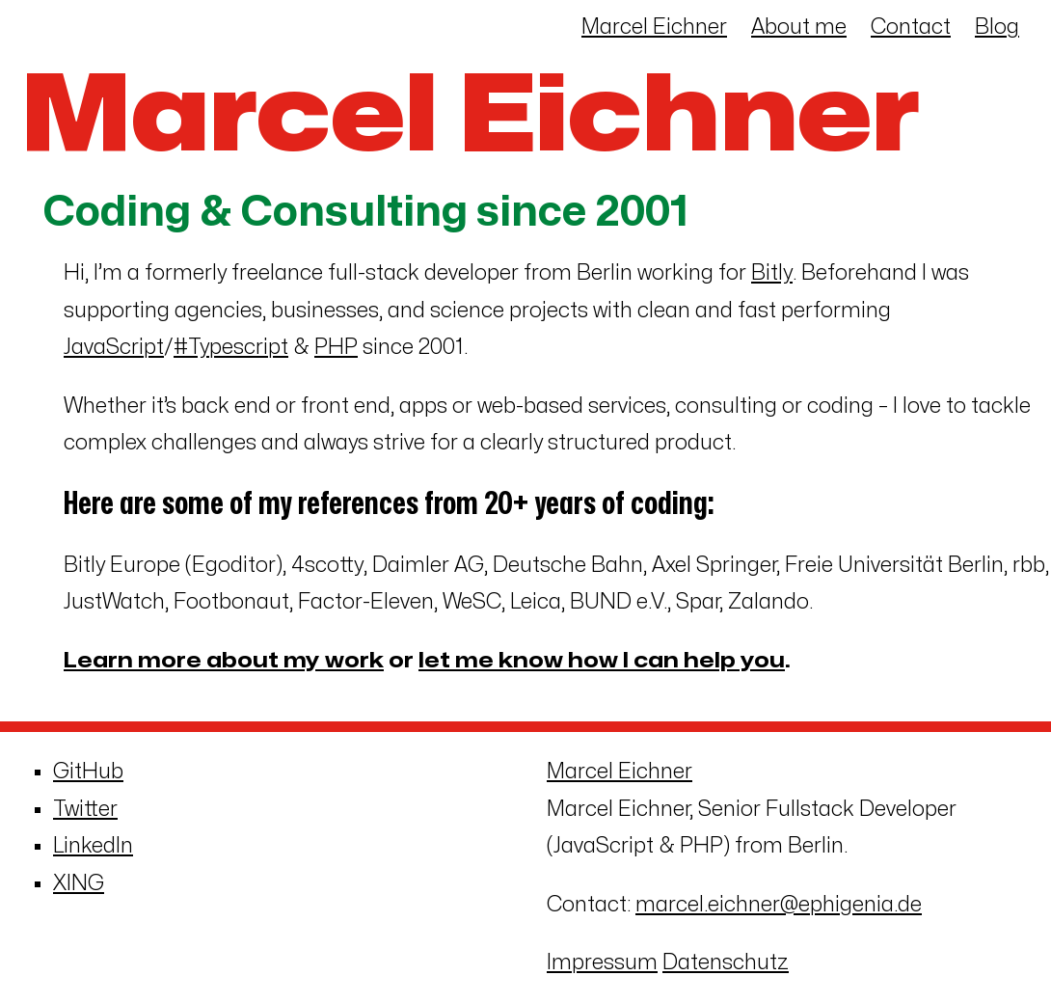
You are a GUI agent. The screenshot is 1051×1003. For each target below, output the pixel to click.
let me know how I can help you (601, 660)
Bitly (772, 273)
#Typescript (231, 347)
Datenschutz (725, 962)
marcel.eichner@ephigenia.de (778, 904)
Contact (911, 27)
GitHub (88, 771)
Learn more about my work (224, 660)
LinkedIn (93, 845)
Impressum (602, 962)
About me (799, 27)
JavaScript (114, 347)
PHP (336, 347)
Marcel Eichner (654, 27)
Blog (997, 27)
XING (78, 883)
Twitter (85, 809)
